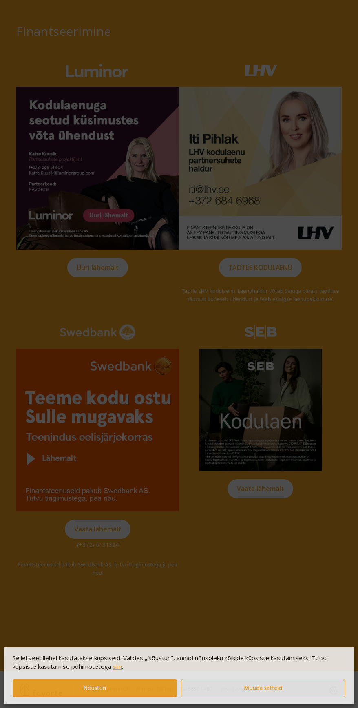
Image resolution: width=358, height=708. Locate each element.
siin (117, 666)
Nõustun (95, 688)
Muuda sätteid (263, 688)
